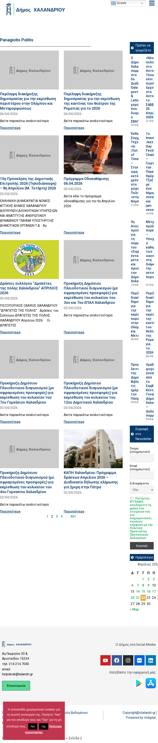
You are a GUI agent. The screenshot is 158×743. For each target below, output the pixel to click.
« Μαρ (134, 609)
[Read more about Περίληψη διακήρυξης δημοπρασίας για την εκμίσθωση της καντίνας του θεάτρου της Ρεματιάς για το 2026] (93, 70)
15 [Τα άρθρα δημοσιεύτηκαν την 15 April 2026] (143, 591)
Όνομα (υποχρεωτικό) (140, 450)
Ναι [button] (33, 726)
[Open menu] (152, 3)
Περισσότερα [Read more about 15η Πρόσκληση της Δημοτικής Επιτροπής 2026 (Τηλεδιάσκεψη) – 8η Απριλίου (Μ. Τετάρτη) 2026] (10, 233)
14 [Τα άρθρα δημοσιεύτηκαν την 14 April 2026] (138, 591)
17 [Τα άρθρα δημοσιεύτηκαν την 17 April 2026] (154, 591)
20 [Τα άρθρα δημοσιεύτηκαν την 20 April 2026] (132, 598)
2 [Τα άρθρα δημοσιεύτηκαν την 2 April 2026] (148, 579)
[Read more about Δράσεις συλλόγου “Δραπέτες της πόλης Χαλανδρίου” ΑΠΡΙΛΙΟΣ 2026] (29, 259)
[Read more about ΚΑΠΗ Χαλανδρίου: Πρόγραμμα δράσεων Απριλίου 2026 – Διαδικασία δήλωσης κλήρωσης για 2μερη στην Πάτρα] (93, 448)
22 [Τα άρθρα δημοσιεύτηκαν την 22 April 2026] (143, 598)
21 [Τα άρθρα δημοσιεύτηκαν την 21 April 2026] (138, 598)
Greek (118, 3)
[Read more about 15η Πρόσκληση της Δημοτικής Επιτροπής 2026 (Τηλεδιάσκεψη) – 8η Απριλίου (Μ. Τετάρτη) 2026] (29, 154)
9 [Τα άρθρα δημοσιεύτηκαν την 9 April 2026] (148, 585)
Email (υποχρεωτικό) (140, 467)
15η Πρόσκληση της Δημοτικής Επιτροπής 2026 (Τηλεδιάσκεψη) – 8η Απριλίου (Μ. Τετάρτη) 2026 (28, 183)
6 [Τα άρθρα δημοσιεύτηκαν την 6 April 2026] (132, 585)
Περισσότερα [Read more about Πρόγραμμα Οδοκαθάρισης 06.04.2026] (74, 233)
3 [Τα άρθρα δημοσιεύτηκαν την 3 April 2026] (154, 579)
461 (73, 516)
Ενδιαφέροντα (139, 483)
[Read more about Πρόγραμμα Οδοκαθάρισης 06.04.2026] (93, 154)
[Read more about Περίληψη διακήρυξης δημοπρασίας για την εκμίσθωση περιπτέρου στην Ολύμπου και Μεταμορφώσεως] (29, 70)
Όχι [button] (44, 726)
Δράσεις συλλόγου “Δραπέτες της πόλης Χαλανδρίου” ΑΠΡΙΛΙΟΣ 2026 (29, 288)
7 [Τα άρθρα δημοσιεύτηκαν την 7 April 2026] (138, 585)
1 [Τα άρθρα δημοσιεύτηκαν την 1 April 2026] (143, 579)
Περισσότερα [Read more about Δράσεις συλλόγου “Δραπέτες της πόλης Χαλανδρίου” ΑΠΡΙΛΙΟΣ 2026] (10, 332)
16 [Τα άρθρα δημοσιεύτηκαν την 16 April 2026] (148, 591)
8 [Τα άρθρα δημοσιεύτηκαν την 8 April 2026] (143, 585)
